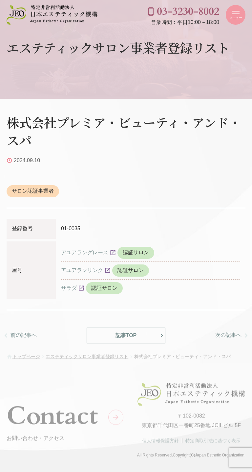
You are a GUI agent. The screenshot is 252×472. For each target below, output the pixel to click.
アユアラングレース (84, 252)
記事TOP (126, 335)
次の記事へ (228, 335)
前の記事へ (23, 335)
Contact (52, 417)
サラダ (69, 288)
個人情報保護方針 (160, 442)
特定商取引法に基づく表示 (213, 442)
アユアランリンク (82, 270)
